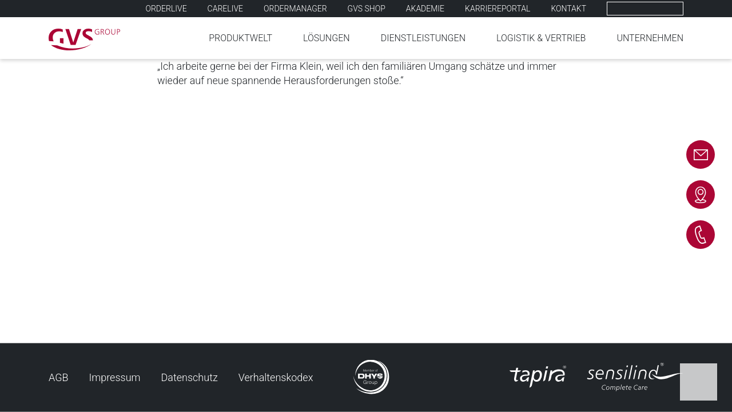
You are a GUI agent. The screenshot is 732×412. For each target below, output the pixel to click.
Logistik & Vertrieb (541, 38)
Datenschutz (189, 378)
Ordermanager (295, 8)
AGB (59, 378)
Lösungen (326, 38)
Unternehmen (649, 38)
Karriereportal (497, 8)
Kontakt (568, 8)
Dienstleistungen (423, 38)
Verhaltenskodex (275, 378)
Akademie (425, 8)
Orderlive (166, 8)
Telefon (700, 234)
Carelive (225, 8)
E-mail (700, 154)
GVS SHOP (366, 8)
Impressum (115, 378)
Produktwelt (240, 38)
